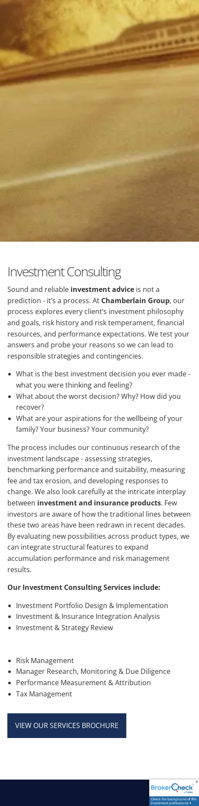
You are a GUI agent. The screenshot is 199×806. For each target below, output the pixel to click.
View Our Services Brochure (67, 725)
